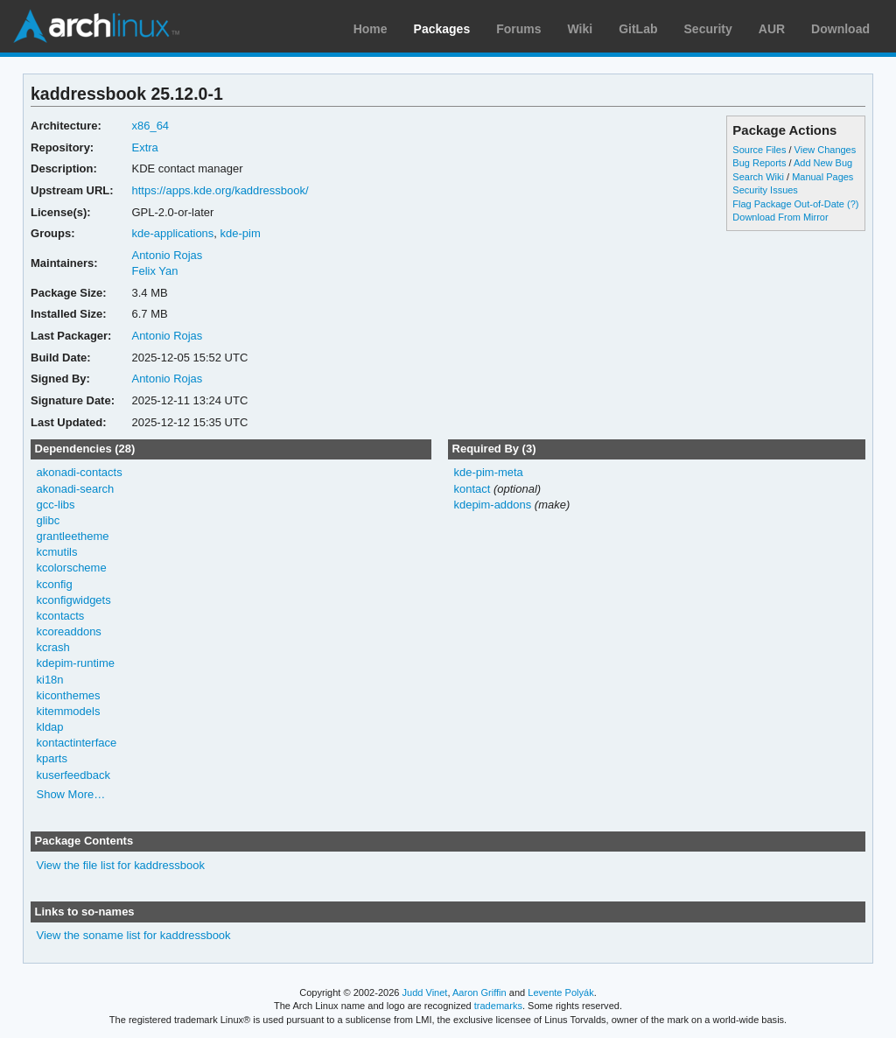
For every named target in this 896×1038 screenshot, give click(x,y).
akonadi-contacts (79, 472)
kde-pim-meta (487, 472)
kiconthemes (69, 695)
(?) (852, 204)
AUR (772, 29)
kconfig (55, 584)
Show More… (71, 794)
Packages (442, 29)
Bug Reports (759, 163)
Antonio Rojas (166, 255)
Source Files (759, 149)
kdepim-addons (492, 504)
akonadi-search (76, 488)
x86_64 (150, 125)
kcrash (53, 647)
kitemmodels (69, 711)
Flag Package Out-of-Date (788, 204)
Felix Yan (154, 270)
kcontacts (61, 615)
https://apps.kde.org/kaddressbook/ (219, 190)
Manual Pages (822, 177)
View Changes (825, 149)
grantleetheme (73, 536)
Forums (518, 29)
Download (840, 29)
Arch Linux (96, 26)
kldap (50, 726)
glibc (48, 520)
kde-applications (172, 233)
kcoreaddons (69, 631)
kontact (471, 488)
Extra (144, 147)
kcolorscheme (72, 567)
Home (371, 29)
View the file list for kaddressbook (121, 865)
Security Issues (764, 190)
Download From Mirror (780, 217)
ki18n (50, 679)
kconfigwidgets (74, 600)
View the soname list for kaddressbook (134, 935)
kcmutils (57, 551)
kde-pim (240, 233)
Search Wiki (758, 177)
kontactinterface (77, 742)
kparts (52, 758)
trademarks (498, 1005)
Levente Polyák (560, 992)
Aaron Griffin (479, 992)
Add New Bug (823, 163)
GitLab (638, 29)
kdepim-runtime (76, 663)
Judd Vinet (425, 992)
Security (708, 29)
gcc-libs (56, 504)
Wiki (580, 29)
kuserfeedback (73, 775)
